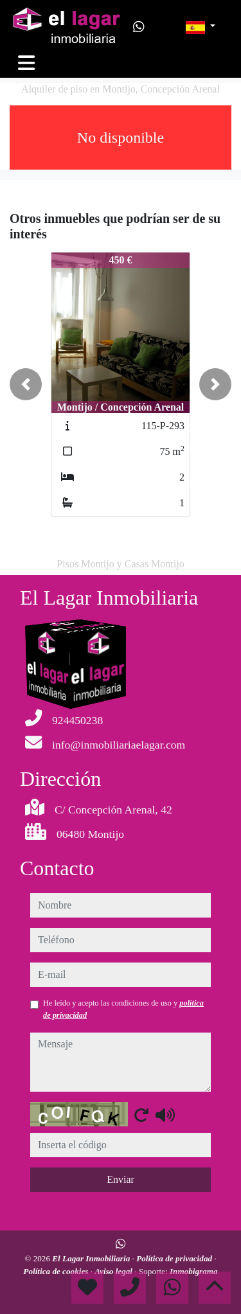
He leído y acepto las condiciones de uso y (123, 1009)
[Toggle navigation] (26, 63)
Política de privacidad (175, 1258)
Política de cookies (56, 1271)
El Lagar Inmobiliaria (92, 1258)
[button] (26, 384)
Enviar (120, 1179)
